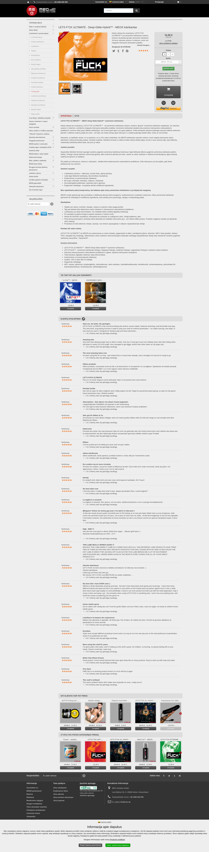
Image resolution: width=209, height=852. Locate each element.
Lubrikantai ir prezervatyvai (38, 33)
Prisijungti (159, 2)
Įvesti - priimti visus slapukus (118, 845)
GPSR (76, 116)
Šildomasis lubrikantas (38, 73)
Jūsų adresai (58, 795)
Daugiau (180, 714)
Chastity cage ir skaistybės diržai (40, 147)
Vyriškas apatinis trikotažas (38, 180)
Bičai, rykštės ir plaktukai (37, 160)
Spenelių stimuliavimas (37, 137)
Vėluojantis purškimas (38, 105)
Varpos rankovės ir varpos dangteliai (38, 122)
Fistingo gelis (35, 91)
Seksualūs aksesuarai (36, 186)
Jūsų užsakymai (60, 788)
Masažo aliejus (36, 64)
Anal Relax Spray (36, 37)
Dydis (168, 58)
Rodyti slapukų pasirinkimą (90, 845)
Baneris (30, 795)
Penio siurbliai (34, 127)
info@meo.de (125, 803)
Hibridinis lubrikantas (38, 100)
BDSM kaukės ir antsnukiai (38, 144)
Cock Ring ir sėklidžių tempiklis (40, 118)
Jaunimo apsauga (87, 796)
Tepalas (33, 51)
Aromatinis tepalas (37, 82)
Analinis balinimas (37, 87)
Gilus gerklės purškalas (38, 69)
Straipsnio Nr (117, 47)
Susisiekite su (101, 2)
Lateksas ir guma (35, 173)
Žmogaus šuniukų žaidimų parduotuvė (38, 168)
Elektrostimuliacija (35, 157)
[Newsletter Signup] (52, 204)
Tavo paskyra (59, 784)
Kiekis (168, 50)
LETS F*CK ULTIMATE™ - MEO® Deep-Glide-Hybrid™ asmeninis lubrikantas (94, 248)
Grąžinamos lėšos (60, 792)
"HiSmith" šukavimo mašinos (39, 134)
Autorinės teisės (33, 814)
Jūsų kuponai (58, 801)
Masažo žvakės (36, 109)
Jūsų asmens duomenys (63, 798)
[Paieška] (136, 10)
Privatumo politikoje (117, 840)
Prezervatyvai (35, 55)
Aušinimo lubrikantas (38, 78)
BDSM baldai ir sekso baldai (38, 154)
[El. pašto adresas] (38, 204)
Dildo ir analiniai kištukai (37, 27)
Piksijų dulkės (35, 114)
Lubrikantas (35, 46)
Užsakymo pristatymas (36, 811)
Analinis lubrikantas (37, 42)
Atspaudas (31, 817)
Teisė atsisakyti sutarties (37, 808)
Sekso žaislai (33, 30)
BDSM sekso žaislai (35, 164)
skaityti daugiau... (143, 45)
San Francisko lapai (35, 190)
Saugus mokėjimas (34, 804)
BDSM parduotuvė (34, 792)
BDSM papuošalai (35, 183)
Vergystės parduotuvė (36, 141)
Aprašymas (66, 116)
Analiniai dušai (34, 151)
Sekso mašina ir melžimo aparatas (41, 131)
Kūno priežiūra (36, 60)
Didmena (30, 798)
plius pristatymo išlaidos (168, 43)
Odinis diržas (33, 176)
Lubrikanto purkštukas (38, 96)
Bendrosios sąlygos (35, 801)
